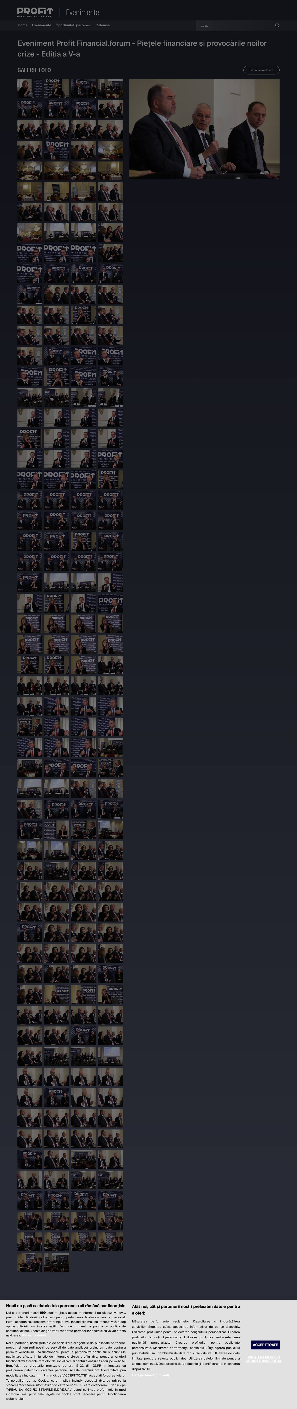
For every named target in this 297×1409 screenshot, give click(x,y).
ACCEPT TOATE (265, 1345)
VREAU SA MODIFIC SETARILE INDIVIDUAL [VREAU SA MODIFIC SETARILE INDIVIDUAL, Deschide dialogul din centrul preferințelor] (263, 1359)
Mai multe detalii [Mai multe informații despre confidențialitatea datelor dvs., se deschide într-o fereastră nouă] (34, 1335)
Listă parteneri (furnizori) (150, 1375)
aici (39, 1375)
